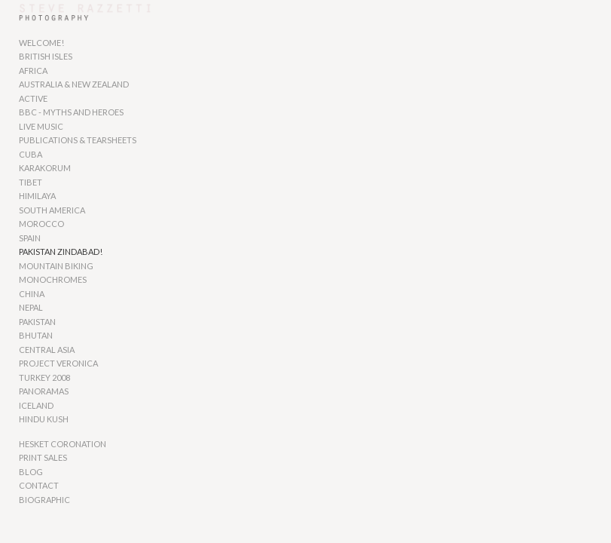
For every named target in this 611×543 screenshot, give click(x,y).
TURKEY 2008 (44, 377)
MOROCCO (41, 224)
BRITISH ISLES (45, 56)
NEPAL (31, 307)
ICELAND (36, 405)
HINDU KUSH (44, 419)
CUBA (30, 154)
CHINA (31, 294)
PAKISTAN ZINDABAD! (60, 251)
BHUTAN (36, 335)
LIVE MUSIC (41, 126)
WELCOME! (41, 43)
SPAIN (30, 238)
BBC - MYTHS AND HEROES (71, 112)
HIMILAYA (37, 196)
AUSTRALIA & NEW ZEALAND (74, 84)
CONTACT (39, 485)
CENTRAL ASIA (47, 349)
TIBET (30, 182)
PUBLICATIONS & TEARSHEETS (77, 140)
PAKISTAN (37, 322)
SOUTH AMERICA (52, 210)
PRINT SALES (43, 457)
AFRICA (33, 70)
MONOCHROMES (53, 279)
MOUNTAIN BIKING (56, 266)
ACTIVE (33, 98)
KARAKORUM (45, 168)
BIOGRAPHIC (44, 500)
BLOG (31, 472)
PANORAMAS (44, 391)
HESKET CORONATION (62, 444)
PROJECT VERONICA (58, 363)
